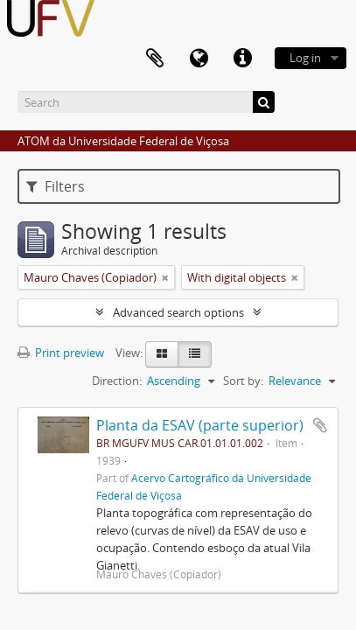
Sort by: (243, 380)
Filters (55, 186)
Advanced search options (178, 312)
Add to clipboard (320, 425)
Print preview (60, 352)
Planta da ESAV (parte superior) (200, 425)
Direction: (117, 380)
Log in (305, 58)
